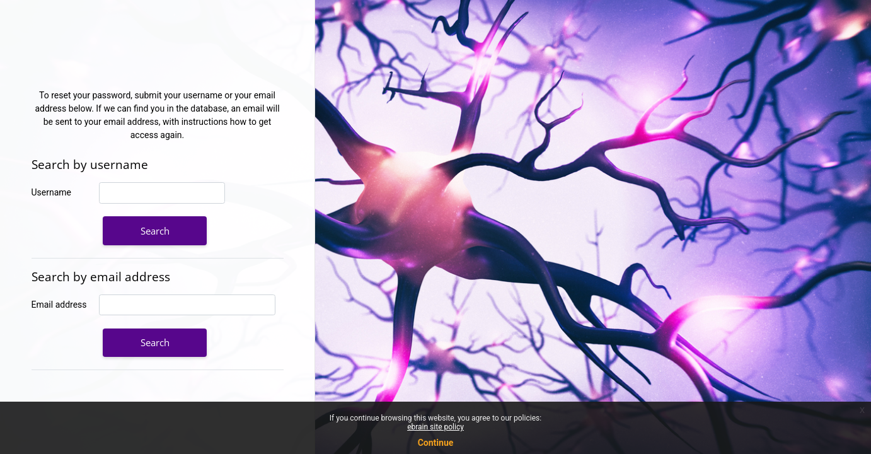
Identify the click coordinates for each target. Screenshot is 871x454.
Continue (436, 443)
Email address (59, 305)
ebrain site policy (435, 426)
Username (52, 192)
